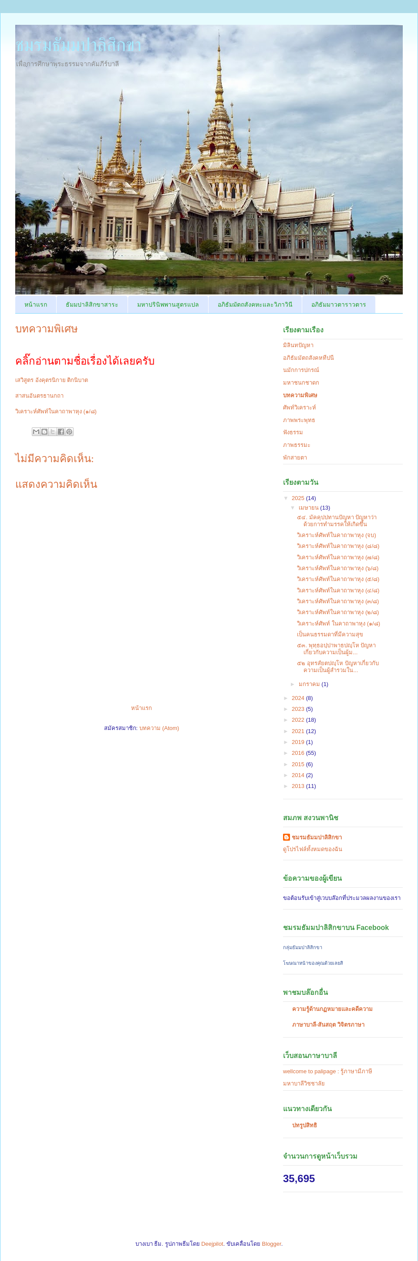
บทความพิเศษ (300, 395)
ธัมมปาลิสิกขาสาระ (92, 304)
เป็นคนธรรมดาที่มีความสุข (330, 634)
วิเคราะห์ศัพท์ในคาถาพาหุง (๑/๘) (56, 411)
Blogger (271, 1244)
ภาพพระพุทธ (299, 420)
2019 (299, 742)
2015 (299, 764)
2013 (299, 786)
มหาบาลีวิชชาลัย (304, 1083)
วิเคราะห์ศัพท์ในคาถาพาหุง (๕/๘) (338, 579)
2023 (299, 709)
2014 (299, 775)
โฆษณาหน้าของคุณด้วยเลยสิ (313, 963)
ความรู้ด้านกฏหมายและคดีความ (332, 1009)
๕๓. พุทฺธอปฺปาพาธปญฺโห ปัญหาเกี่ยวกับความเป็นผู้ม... (336, 649)
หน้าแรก (35, 304)
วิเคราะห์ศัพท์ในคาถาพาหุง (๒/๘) (338, 612)
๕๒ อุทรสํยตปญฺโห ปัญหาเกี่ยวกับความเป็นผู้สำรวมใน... (337, 666)
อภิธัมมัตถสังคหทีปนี (308, 358)
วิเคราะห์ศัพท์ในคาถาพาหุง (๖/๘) (337, 568)
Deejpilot (212, 1244)
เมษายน (309, 507)
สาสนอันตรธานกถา (39, 395)
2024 (299, 698)
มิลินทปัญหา (298, 345)
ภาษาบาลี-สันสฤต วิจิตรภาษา (328, 1024)
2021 (299, 731)
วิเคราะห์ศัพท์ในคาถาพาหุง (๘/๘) (338, 546)
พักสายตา (295, 457)
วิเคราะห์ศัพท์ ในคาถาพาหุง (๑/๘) (338, 623)
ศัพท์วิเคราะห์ (299, 407)
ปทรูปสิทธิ (304, 1125)
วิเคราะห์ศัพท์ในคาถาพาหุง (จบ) (336, 535)
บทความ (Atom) (159, 728)
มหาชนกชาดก (301, 382)
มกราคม (310, 684)
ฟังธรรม (293, 432)
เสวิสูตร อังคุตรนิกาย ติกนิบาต (51, 380)
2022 (299, 720)
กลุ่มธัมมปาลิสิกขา (302, 947)
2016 (299, 753)
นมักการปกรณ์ (301, 370)
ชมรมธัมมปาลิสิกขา (78, 45)
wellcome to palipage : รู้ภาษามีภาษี (327, 1071)
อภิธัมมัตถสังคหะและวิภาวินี (255, 304)
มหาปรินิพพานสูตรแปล (168, 304)
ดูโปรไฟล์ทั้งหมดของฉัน (312, 849)
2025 (299, 498)
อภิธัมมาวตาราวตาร (338, 304)
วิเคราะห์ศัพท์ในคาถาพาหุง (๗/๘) (338, 557)
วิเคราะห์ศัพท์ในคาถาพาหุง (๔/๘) (338, 590)
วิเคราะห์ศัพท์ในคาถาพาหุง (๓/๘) (338, 601)
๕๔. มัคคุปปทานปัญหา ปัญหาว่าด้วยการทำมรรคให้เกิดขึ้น (337, 520)
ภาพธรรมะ (296, 445)
